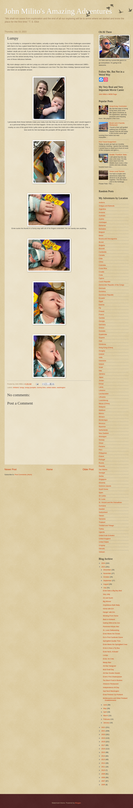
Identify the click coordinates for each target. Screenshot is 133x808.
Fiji (100, 308)
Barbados (102, 229)
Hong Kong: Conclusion (118, 106)
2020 (103, 734)
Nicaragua (102, 436)
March (105, 716)
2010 (103, 770)
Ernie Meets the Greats (111, 634)
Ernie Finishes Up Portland (113, 695)
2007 (103, 781)
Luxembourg (103, 400)
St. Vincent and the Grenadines (110, 502)
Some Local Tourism (116, 171)
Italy (100, 371)
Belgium (102, 232)
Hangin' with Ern (109, 612)
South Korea (103, 489)
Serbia (101, 476)
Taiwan (101, 516)
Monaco (102, 417)
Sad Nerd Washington (111, 691)
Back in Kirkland (109, 619)
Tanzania (102, 519)
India (100, 357)
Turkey (101, 529)
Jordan (101, 380)
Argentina (102, 209)
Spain (101, 493)
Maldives (102, 410)
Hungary (102, 351)
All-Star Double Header (111, 673)
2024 (103, 563)
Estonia (101, 305)
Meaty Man (107, 662)
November (107, 573)
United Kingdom (105, 539)
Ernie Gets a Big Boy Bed (112, 591)
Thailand (102, 522)
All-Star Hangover (109, 666)
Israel (101, 367)
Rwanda (102, 466)
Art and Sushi (108, 598)
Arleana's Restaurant (110, 684)
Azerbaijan (103, 222)
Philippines (103, 453)
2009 (103, 774)
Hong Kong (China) (106, 348)
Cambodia (102, 252)
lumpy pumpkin (30, 387)
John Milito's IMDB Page (108, 94)
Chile (101, 259)
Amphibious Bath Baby (111, 605)
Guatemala (103, 334)
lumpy (22, 387)
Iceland (101, 354)
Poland (101, 456)
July (105, 588)
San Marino (103, 469)
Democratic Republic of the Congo (111, 285)
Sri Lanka (102, 496)
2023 (103, 567)
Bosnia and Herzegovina (108, 239)
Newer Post (11, 469)
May (105, 708)
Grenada (102, 331)
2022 (103, 727)
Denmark (102, 288)
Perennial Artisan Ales (111, 627)
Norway (101, 440)
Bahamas (102, 225)
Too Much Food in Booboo (112, 680)
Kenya (101, 384)
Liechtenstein (104, 394)
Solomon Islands (105, 486)
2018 (103, 742)
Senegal (102, 473)
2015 (103, 752)
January (106, 723)
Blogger (78, 803)
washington (61, 387)
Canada (102, 255)
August (106, 584)
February (106, 719)
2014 (103, 756)
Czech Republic (104, 282)
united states (51, 387)
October (106, 577)
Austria (101, 219)
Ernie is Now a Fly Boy (111, 648)
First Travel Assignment (107, 142)
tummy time (41, 387)
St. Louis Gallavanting (111, 630)
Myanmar (102, 427)
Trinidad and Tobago (106, 525)
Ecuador (102, 298)
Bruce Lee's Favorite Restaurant (117, 124)
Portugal (102, 459)
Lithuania (102, 397)
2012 (103, 763)
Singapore (102, 479)
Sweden (102, 509)
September (107, 581)
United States (104, 542)
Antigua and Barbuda (106, 206)
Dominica (102, 291)
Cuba (101, 275)
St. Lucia (102, 499)
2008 (103, 777)
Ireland (101, 364)
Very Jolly (106, 594)
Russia (101, 463)
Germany (102, 324)
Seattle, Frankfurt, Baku (118, 155)
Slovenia (102, 483)
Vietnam (102, 552)
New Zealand (104, 433)
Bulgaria (102, 245)
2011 (103, 767)
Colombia (102, 265)
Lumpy (105, 655)
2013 (103, 759)
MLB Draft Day (108, 670)
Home (49, 469)
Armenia (102, 212)
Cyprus (101, 278)
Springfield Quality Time (111, 641)
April (105, 712)
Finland (101, 311)
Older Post (88, 469)
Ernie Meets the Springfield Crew (115, 644)
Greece (101, 328)
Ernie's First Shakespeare (112, 677)
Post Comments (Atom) (23, 475)
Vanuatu (102, 549)
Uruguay (102, 545)
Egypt (101, 301)
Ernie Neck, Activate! (110, 652)
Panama (102, 446)
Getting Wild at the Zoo (111, 623)
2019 (103, 738)
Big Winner (107, 601)
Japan (101, 377)
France (101, 315)
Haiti (100, 341)
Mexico (101, 413)
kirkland (16, 387)
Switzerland (103, 512)
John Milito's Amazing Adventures (58, 11)
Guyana (102, 338)
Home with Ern (108, 609)
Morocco (102, 423)
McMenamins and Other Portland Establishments (115, 699)
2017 (103, 745)
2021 (103, 731)
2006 (103, 785)
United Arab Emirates (107, 535)
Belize (101, 235)
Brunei (101, 242)
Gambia (102, 318)
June (105, 705)
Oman (101, 443)
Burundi (101, 249)
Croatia (101, 272)
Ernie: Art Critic (108, 659)
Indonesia (102, 361)
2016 (103, 749)
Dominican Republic (106, 295)
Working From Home (110, 616)
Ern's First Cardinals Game (113, 637)
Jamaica (102, 374)
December (107, 570)
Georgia (102, 321)
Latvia (101, 387)
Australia (102, 216)
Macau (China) (104, 404)
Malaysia (102, 407)
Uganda (102, 532)
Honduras (102, 344)
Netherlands (103, 430)
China (101, 262)
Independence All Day (111, 687)
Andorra (102, 202)
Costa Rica (103, 268)
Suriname (102, 506)
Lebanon (102, 390)
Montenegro (103, 420)
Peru (100, 450)
